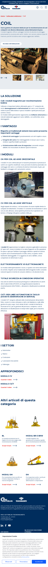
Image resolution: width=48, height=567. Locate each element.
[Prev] (2, 77)
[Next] (5, 77)
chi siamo (4, 532)
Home (3, 16)
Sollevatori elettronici (13, 16)
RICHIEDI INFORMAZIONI (11, 44)
